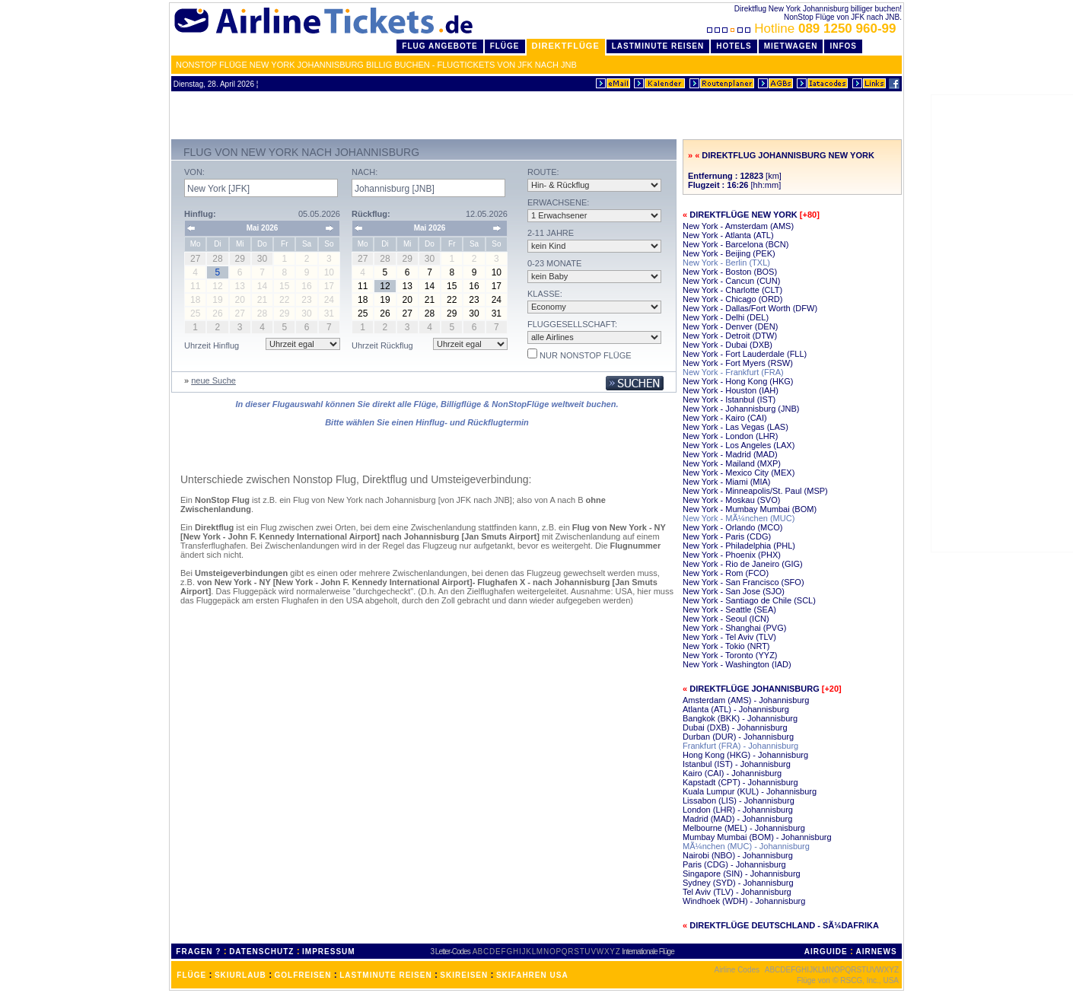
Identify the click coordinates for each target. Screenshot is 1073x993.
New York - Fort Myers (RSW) (738, 363)
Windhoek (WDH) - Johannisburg (744, 900)
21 (430, 299)
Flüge (505, 46)
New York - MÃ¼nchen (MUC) (738, 518)
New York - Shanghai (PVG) (734, 627)
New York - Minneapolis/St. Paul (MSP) (755, 490)
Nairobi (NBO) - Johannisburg (738, 855)
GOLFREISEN (303, 975)
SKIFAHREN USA (532, 975)
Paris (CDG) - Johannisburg (734, 864)
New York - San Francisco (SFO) (743, 582)
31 (496, 313)
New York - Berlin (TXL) (726, 262)
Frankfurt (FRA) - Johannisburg (740, 745)
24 (496, 299)
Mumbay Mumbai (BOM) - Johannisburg (757, 837)
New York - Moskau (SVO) (731, 499)
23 (474, 299)
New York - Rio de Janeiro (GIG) (743, 563)
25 (363, 313)
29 (452, 313)
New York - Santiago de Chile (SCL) (749, 600)
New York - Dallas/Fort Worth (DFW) (750, 308)
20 (407, 299)
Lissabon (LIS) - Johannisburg (738, 800)
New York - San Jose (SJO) (734, 591)
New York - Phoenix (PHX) (732, 554)
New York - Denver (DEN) (730, 326)
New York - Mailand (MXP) (732, 463)
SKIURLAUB (240, 975)
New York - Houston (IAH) (730, 390)
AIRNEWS (875, 951)
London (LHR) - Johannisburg (738, 809)
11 (363, 286)
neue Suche (213, 380)
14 (430, 286)
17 (496, 286)
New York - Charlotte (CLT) (732, 289)
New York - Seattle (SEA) (729, 609)
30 (474, 313)
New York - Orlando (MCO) (732, 527)
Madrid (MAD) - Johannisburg (737, 818)
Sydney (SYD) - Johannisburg (738, 882)
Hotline (803, 28)
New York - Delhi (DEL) (726, 317)
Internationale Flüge (647, 951)
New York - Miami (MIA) (727, 481)
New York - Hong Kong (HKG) (738, 381)
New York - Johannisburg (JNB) (741, 408)
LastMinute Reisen (658, 46)
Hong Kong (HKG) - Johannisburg (745, 754)
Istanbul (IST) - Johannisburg (737, 764)
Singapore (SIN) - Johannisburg (742, 873)
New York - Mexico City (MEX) (738, 472)
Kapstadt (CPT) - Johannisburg (740, 782)
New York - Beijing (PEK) (729, 253)
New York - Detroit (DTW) (730, 335)
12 (385, 286)
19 (385, 299)
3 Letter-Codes (450, 951)
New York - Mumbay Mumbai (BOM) (750, 509)
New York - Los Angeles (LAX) (738, 445)
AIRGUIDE (826, 951)
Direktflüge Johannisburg (754, 688)
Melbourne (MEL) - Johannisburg (744, 827)
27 (407, 313)
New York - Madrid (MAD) (730, 454)
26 (385, 313)
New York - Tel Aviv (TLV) (729, 636)
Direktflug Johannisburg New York (788, 155)
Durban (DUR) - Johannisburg (738, 736)
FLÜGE (191, 975)
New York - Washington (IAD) (737, 664)
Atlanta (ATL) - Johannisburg (736, 709)
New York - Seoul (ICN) (726, 618)
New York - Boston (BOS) (730, 271)
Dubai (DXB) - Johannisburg (735, 727)
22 (452, 299)
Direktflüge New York (743, 214)
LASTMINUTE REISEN (385, 975)
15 (452, 286)
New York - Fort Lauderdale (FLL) (745, 353)
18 (363, 299)
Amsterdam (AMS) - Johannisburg (746, 700)
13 (407, 286)
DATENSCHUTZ (261, 951)
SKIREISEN (464, 975)
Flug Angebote (439, 46)
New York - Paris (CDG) (727, 536)
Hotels (734, 46)
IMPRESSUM (328, 951)
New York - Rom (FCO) (726, 573)
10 (496, 272)
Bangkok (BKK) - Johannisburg (740, 718)
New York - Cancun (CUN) (731, 280)
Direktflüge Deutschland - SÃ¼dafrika (784, 925)
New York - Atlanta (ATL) (728, 235)
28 (430, 313)
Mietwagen (791, 46)
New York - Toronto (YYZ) (730, 655)
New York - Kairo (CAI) (725, 417)
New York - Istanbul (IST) (729, 399)
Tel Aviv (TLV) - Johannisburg (737, 891)
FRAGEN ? (198, 951)
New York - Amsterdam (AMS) (738, 226)
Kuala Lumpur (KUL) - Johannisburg (750, 791)
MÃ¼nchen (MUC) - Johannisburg (746, 846)
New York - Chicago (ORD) (732, 299)
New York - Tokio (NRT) (726, 646)
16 (474, 286)
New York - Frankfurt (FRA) (733, 372)
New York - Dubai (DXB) (727, 344)
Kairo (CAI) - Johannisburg (732, 773)
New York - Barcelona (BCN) (735, 244)
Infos (843, 46)
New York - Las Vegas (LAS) (735, 426)
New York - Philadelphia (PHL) (739, 545)
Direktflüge (566, 45)
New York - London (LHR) (730, 436)
